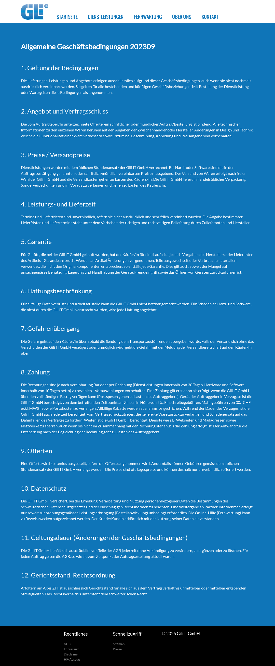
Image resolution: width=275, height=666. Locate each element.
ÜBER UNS (181, 16)
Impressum (72, 649)
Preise (117, 649)
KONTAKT (210, 16)
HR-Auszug (72, 659)
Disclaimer (71, 654)
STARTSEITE (67, 16)
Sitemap (118, 644)
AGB (67, 644)
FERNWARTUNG (148, 16)
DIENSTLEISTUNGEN (106, 16)
